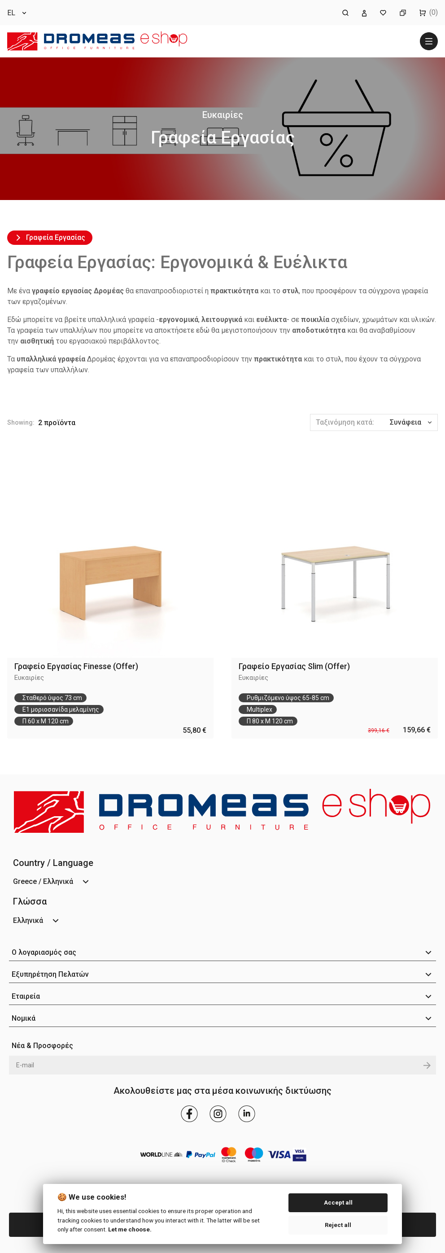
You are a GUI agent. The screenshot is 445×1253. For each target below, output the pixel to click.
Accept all (338, 1202)
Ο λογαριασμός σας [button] (44, 952)
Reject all (338, 1225)
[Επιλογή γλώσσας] (17, 12)
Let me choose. (130, 1229)
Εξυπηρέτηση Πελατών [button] (50, 974)
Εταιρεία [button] (26, 996)
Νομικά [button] (23, 1018)
